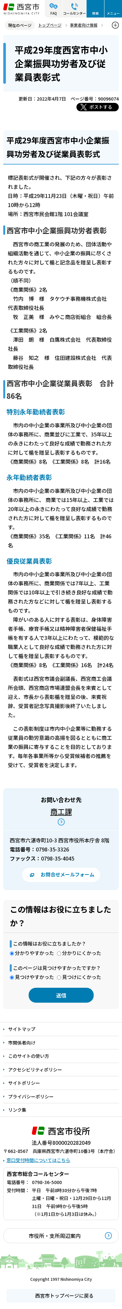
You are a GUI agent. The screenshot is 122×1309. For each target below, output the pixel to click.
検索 (95, 13)
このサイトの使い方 (28, 1056)
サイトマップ (21, 1029)
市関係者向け (21, 1042)
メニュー (113, 13)
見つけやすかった (34, 976)
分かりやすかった (34, 952)
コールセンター (74, 13)
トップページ (49, 25)
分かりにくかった (81, 952)
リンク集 (17, 1110)
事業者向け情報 (83, 25)
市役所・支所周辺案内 (55, 1236)
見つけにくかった (81, 976)
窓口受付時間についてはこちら (38, 1160)
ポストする (100, 107)
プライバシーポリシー (31, 1096)
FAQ (53, 13)
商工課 (61, 811)
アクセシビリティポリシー (35, 1069)
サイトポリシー (24, 1083)
